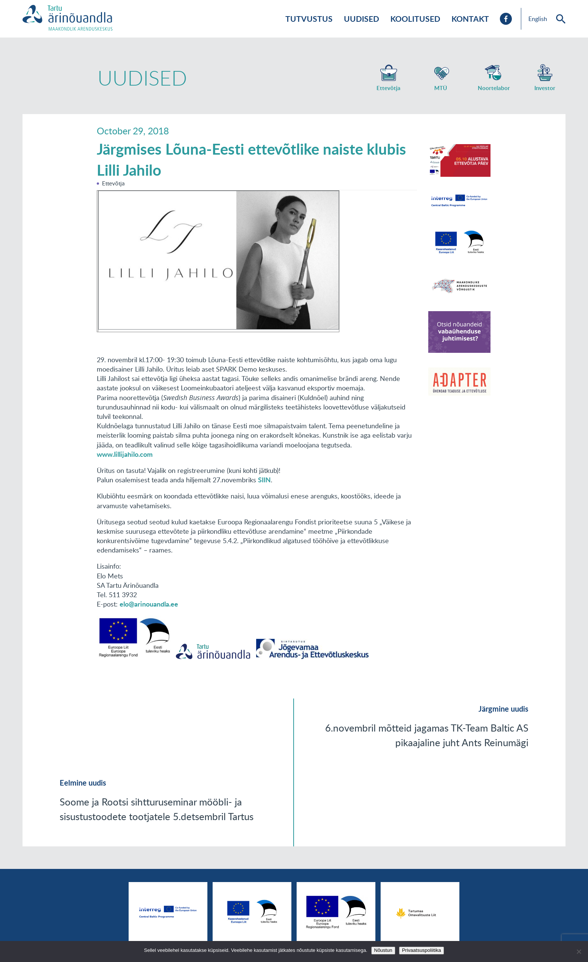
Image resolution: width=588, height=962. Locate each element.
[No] (578, 951)
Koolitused (415, 18)
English (537, 18)
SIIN (264, 480)
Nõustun (383, 950)
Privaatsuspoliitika (421, 950)
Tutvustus (309, 18)
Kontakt (470, 18)
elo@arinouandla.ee (149, 604)
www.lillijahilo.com (125, 454)
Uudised (361, 18)
